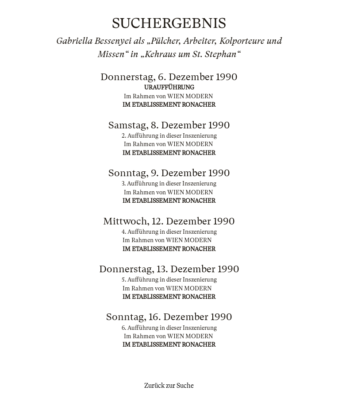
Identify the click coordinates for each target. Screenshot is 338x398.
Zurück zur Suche (169, 385)
